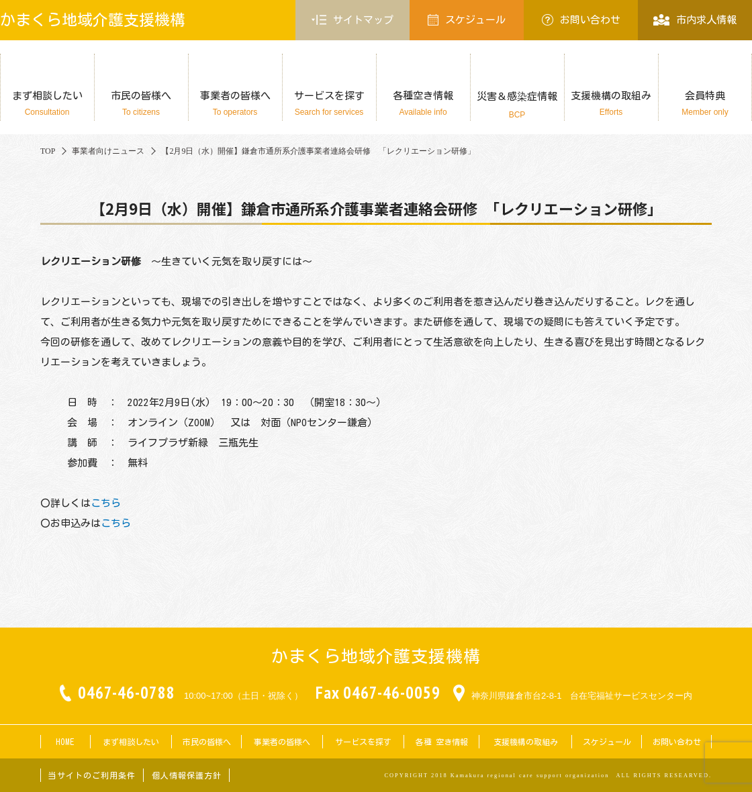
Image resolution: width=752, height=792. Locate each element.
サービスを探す (329, 104)
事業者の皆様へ (235, 104)
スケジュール (467, 20)
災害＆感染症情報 (517, 105)
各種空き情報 (423, 104)
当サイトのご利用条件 (92, 775)
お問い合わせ (581, 20)
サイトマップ (352, 20)
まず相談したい (47, 104)
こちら (106, 503)
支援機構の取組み (611, 104)
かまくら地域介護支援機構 (92, 20)
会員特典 (705, 104)
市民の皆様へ (141, 104)
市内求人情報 (694, 20)
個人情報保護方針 (187, 775)
